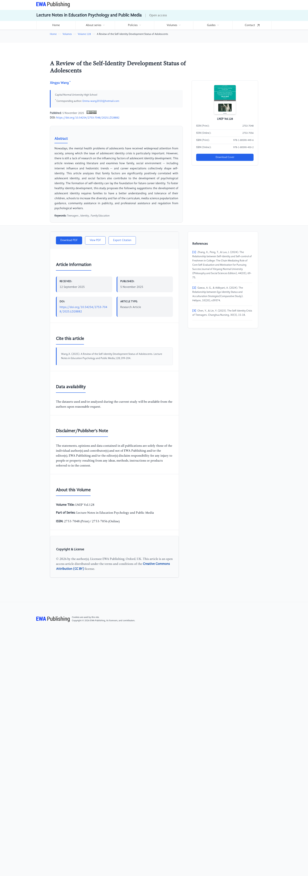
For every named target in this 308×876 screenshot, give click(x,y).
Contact (252, 25)
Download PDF (69, 240)
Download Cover (225, 157)
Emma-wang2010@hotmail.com (100, 101)
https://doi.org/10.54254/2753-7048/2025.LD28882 (87, 117)
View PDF (95, 240)
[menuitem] (56, 25)
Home (56, 25)
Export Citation (122, 240)
